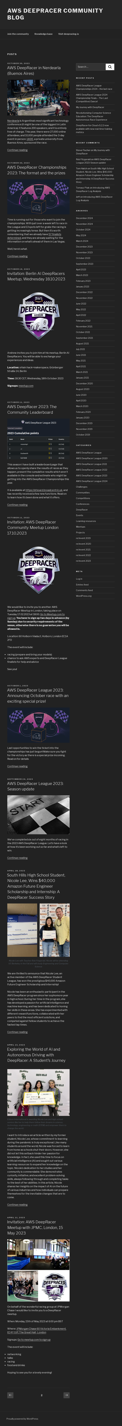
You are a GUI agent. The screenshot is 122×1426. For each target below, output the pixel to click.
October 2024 (83, 229)
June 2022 (81, 303)
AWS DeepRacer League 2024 (91, 481)
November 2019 (84, 429)
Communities (83, 492)
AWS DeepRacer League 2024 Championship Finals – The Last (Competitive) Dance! (92, 98)
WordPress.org (84, 596)
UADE (30, 139)
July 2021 (80, 349)
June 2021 (81, 355)
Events (79, 515)
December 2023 (84, 246)
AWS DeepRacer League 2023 (91, 475)
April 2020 (81, 400)
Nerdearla (13, 120)
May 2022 (81, 309)
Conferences (82, 504)
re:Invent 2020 (83, 543)
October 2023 (83, 258)
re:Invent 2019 (83, 538)
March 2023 (82, 275)
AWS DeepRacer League (89, 452)
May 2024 (81, 235)
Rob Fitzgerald (83, 159)
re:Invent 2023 (83, 561)
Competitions (83, 498)
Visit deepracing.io (68, 34)
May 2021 (81, 360)
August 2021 (82, 343)
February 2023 (83, 281)
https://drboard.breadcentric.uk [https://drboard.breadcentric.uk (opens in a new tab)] (44, 490)
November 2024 (84, 224)
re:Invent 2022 (83, 555)
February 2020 (83, 412)
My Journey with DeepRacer (90, 107)
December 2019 (84, 423)
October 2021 (83, 332)
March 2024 (82, 241)
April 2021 (81, 366)
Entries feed (82, 584)
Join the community (18, 34)
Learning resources (86, 521)
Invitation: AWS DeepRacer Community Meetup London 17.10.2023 (32, 527)
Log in (79, 579)
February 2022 (83, 320)
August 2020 (82, 389)
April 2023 (81, 269)
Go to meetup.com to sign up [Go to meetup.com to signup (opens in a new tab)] (34, 1339)
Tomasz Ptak (82, 187)
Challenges (81, 486)
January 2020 (82, 417)
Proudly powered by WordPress (22, 1418)
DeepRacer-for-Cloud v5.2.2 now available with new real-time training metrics (94, 128)
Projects (80, 532)
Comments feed (84, 590)
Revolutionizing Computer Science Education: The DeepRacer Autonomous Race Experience (93, 116)
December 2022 (84, 292)
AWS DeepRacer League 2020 (92, 458)
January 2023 (82, 286)
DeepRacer (82, 509)
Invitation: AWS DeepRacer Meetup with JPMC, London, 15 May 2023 (35, 1227)
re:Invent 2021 (83, 549)
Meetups (80, 526)
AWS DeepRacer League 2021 (91, 464)
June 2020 (81, 395)
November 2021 (84, 326)
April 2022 (81, 315)
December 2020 (84, 383)
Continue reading (17, 150)
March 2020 (82, 406)
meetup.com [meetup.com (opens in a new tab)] (26, 385)
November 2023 (84, 252)
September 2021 (84, 338)
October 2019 (83, 434)
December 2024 (84, 218)
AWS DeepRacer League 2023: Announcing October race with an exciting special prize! (38, 696)
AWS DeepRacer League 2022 (91, 469)
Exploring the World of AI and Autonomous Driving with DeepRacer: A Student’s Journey (36, 1055)
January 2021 (82, 377)
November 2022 (84, 298)
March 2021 (82, 372)
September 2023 (84, 264)
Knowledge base (44, 34)
